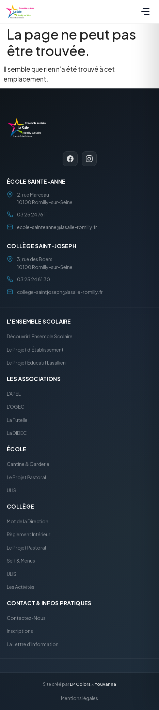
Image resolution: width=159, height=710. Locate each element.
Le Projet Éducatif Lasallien (36, 363)
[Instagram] (89, 158)
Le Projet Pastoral (26, 477)
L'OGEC (16, 407)
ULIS (11, 490)
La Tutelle (17, 420)
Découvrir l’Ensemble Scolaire (40, 336)
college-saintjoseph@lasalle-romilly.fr (60, 292)
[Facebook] (70, 158)
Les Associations (34, 378)
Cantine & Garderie (28, 464)
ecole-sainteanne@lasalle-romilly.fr (57, 227)
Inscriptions (20, 631)
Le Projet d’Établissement (35, 349)
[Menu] (145, 11)
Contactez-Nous (26, 618)
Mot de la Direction (27, 521)
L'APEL (14, 393)
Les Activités (20, 587)
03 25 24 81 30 (33, 279)
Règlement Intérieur (28, 534)
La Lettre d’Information (33, 644)
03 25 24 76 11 (32, 215)
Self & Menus (21, 561)
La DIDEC (17, 433)
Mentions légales (79, 698)
